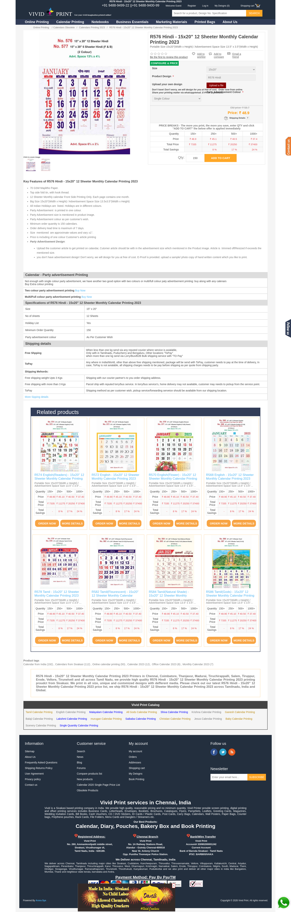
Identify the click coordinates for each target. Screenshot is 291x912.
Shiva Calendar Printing (174, 712)
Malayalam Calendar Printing (106, 712)
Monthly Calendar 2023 (196, 664)
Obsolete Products (87, 790)
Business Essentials (132, 22)
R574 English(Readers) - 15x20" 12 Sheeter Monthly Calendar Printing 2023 (59, 478)
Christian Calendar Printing (174, 718)
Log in (205, 5)
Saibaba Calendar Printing (140, 718)
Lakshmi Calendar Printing (71, 718)
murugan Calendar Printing (106, 718)
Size (154, 68)
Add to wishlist (201, 55)
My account (135, 751)
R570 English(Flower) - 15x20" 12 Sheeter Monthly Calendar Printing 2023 (173, 478)
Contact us (31, 784)
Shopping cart (137, 768)
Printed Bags (204, 22)
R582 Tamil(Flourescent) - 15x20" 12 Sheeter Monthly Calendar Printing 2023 (115, 595)
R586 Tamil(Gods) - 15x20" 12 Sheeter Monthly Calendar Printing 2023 (230, 595)
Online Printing (37, 22)
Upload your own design (167, 84)
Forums (81, 768)
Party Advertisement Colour (224, 92)
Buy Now (80, 290)
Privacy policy (33, 779)
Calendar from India (34, 664)
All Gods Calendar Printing (141, 712)
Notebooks (100, 22)
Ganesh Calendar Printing (240, 712)
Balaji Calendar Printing (39, 718)
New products (85, 779)
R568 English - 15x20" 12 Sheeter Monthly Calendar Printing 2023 (230, 476)
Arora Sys (41, 900)
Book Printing (136, 779)
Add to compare (219, 53)
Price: (233, 113)
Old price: (235, 107)
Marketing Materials (171, 22)
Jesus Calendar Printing (208, 718)
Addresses (135, 762)
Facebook (214, 752)
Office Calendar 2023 (164, 664)
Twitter (222, 752)
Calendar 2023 (135, 664)
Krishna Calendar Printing (206, 712)
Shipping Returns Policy (39, 768)
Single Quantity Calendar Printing (79, 725)
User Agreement (34, 773)
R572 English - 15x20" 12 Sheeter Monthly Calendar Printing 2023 (115, 476)
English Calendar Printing (71, 712)
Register (192, 5)
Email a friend (236, 53)
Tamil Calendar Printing (39, 712)
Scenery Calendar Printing (41, 725)
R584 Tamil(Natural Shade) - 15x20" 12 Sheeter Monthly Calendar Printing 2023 (169, 595)
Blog (79, 762)
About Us (230, 22)
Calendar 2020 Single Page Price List (98, 784)
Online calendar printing (106, 664)
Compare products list (89, 773)
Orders (133, 756)
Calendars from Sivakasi (69, 664)
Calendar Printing (70, 22)
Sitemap (29, 751)
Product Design (162, 76)
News (80, 756)
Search (81, 751)
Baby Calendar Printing (238, 718)
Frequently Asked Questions (41, 762)
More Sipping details (36, 396)
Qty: (181, 157)
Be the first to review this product (169, 57)
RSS (231, 752)
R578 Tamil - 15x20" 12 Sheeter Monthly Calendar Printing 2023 (57, 593)
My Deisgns (135, 773)
